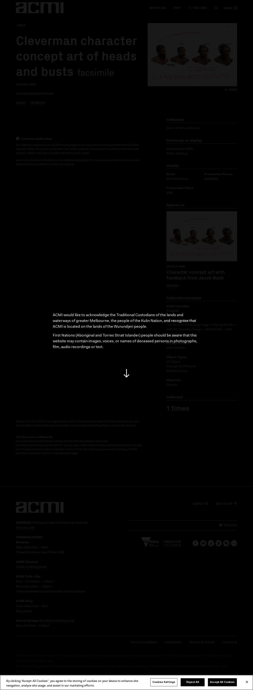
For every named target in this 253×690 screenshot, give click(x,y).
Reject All (192, 682)
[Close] (247, 682)
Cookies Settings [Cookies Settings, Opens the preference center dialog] (163, 682)
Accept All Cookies (222, 682)
